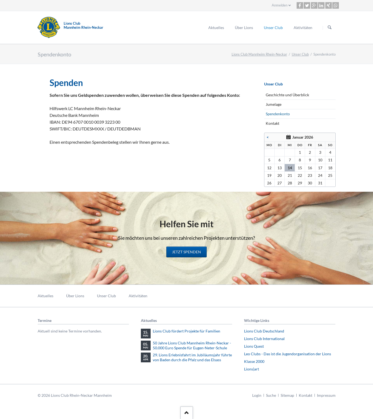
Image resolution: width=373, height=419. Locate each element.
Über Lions (244, 27)
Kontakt (272, 123)
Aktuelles (216, 27)
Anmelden (279, 5)
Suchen (330, 27)
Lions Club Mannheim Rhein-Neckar (259, 54)
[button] (300, 5)
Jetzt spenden (186, 252)
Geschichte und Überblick (287, 94)
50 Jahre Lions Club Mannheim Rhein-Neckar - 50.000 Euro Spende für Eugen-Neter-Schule (192, 345)
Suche (271, 395)
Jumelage (273, 104)
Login (256, 395)
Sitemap (287, 395)
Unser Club (273, 27)
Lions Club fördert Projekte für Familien (186, 331)
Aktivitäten (303, 27)
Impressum (326, 395)
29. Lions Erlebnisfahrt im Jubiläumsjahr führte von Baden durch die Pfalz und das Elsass (192, 357)
